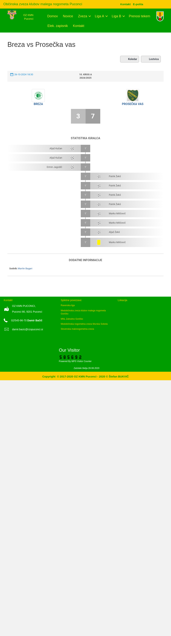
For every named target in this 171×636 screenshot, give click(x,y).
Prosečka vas (132, 104)
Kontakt (78, 26)
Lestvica (151, 59)
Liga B (116, 16)
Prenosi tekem (139, 16)
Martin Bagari (25, 268)
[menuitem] (138, 4)
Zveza (82, 16)
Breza (38, 104)
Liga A (99, 16)
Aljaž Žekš (114, 232)
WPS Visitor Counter (81, 361)
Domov (52, 16)
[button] (89, 16)
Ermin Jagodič (54, 167)
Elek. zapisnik (58, 26)
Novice (68, 16)
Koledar (129, 59)
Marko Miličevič (117, 213)
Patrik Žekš (115, 176)
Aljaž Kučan (56, 148)
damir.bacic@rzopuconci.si (27, 329)
